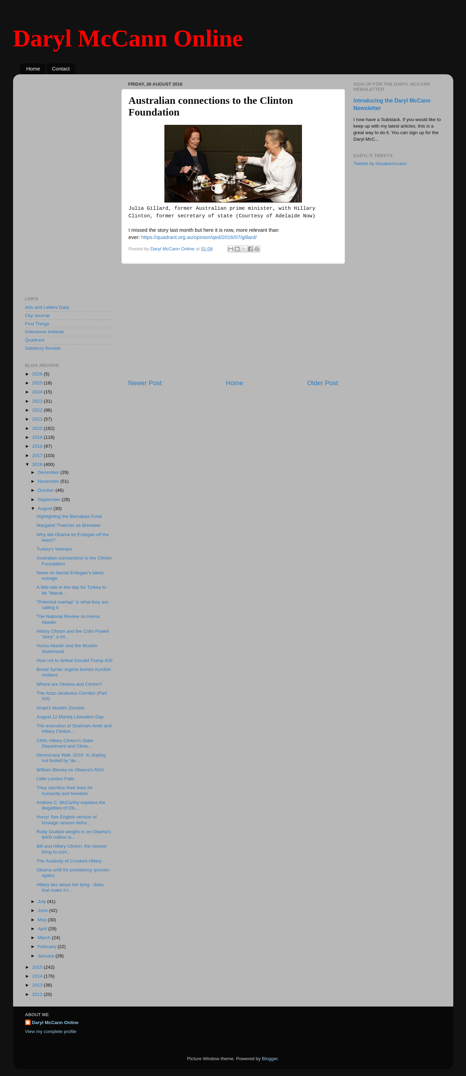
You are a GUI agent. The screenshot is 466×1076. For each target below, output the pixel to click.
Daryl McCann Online (128, 38)
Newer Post (145, 383)
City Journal (37, 315)
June (43, 910)
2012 (38, 994)
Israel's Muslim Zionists (60, 707)
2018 (38, 446)
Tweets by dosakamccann (380, 163)
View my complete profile (51, 1031)
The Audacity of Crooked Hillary (68, 860)
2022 (38, 410)
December (49, 472)
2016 (38, 464)
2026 (38, 374)
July (42, 901)
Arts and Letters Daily (47, 307)
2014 (38, 976)
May (43, 919)
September (50, 499)
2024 (38, 391)
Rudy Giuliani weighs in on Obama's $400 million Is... (73, 834)
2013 (38, 985)
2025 (38, 382)
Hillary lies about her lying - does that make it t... (70, 887)
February (48, 946)
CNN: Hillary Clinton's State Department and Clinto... (64, 743)
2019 (38, 437)
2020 (38, 428)
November (49, 481)
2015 (38, 967)
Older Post (322, 383)
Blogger (270, 1058)
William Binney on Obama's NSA (70, 769)
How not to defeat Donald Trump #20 (74, 660)
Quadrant (34, 340)
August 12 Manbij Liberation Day (70, 716)
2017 (38, 455)
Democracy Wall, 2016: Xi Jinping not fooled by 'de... (71, 757)
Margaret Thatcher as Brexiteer (68, 525)
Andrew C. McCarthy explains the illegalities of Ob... (70, 805)
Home (33, 69)
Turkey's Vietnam (54, 549)
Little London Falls (55, 778)
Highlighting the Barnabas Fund (68, 516)
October (47, 490)
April (43, 928)
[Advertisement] (233, 321)
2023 (38, 401)
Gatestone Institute (44, 331)
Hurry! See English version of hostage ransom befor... (66, 819)
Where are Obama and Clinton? (69, 684)
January (47, 955)
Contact (61, 69)
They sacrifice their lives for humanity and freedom (64, 790)
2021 (38, 419)
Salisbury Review (43, 348)
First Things (37, 323)
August (46, 508)
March (45, 937)
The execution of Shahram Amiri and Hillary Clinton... (73, 728)
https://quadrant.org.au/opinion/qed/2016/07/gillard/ (199, 237)
